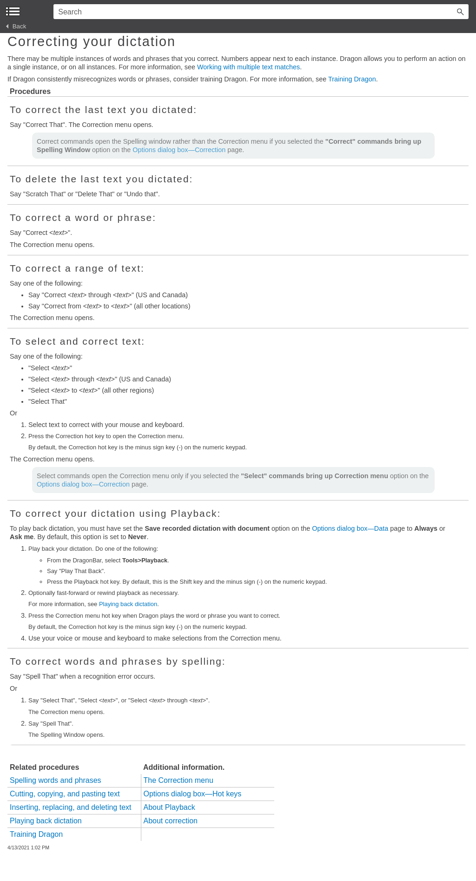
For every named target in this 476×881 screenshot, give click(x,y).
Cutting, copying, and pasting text (65, 794)
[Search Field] (261, 11)
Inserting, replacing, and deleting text (71, 807)
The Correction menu (178, 780)
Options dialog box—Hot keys (193, 794)
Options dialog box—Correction (178, 150)
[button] (460, 11)
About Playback (169, 807)
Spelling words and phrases (55, 780)
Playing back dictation (128, 604)
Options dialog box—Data (350, 528)
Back (16, 26)
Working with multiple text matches (248, 67)
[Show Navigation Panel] (12, 11)
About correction (171, 821)
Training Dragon (352, 79)
